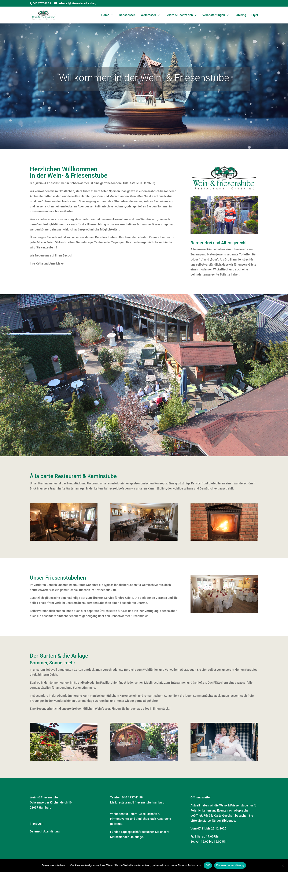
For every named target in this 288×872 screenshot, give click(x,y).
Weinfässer (148, 15)
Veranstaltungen (213, 15)
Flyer (254, 15)
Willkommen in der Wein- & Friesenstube (144, 83)
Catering (240, 15)
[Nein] (283, 865)
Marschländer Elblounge (126, 837)
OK (208, 865)
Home (105, 15)
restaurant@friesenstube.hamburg (141, 802)
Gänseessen (127, 15)
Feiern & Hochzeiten (179, 15)
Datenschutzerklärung (45, 831)
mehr (144, 106)
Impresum (36, 823)
